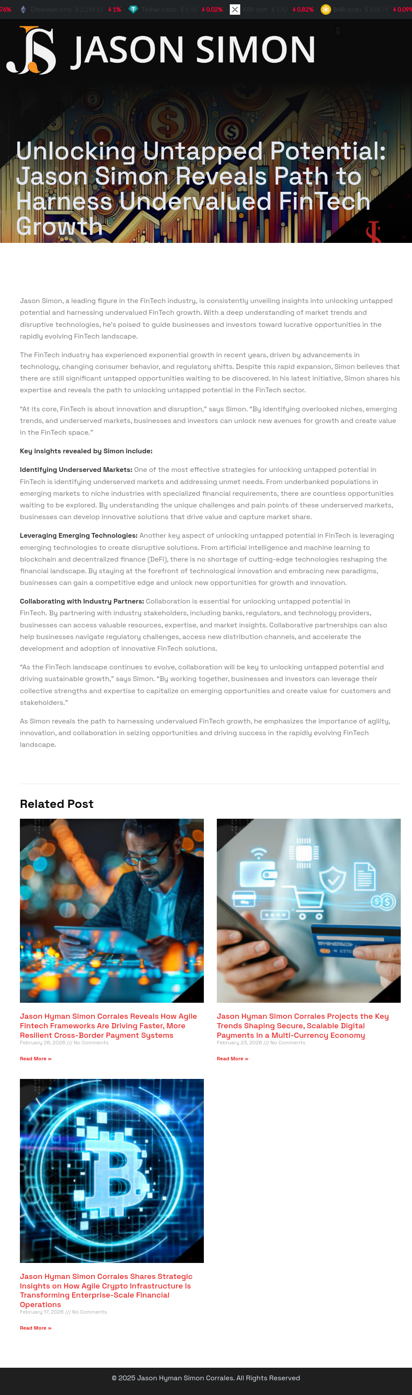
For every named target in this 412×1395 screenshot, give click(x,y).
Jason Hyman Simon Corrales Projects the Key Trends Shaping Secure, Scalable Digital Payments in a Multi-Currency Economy (303, 1025)
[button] (338, 30)
